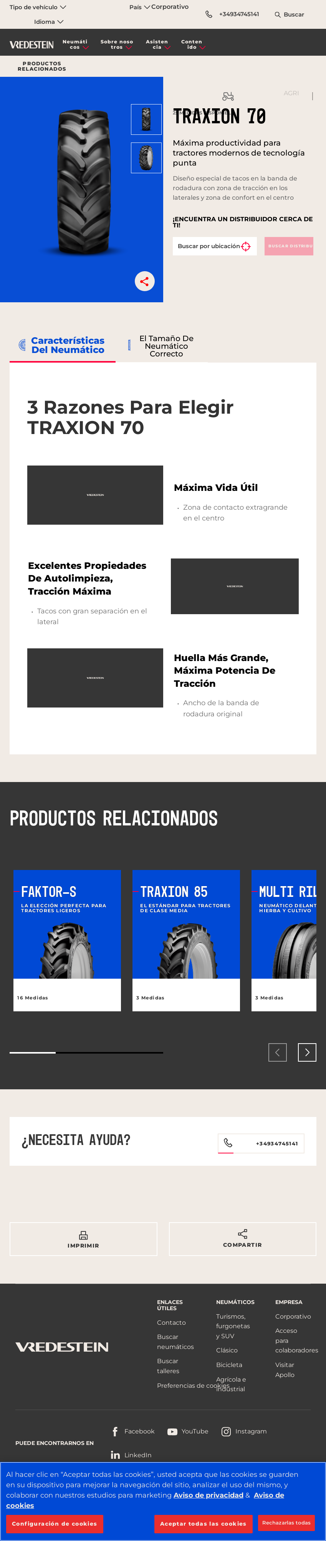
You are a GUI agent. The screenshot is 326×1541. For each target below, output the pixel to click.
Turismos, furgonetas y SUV (233, 1326)
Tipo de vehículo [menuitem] (38, 7)
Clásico (227, 1350)
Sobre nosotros (117, 44)
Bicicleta (229, 1365)
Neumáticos (75, 44)
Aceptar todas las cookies (203, 1523)
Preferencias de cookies (193, 1385)
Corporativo (170, 6)
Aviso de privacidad (208, 1495)
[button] (145, 281)
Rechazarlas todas (286, 1522)
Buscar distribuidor (291, 246)
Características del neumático (67, 345)
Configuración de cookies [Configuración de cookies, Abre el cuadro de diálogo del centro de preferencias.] (55, 1523)
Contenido (191, 44)
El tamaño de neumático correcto (166, 346)
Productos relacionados (42, 66)
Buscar (294, 14)
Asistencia (157, 44)
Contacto (171, 1322)
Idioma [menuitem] (49, 21)
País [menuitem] (140, 7)
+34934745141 (232, 14)
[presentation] (277, 1052)
